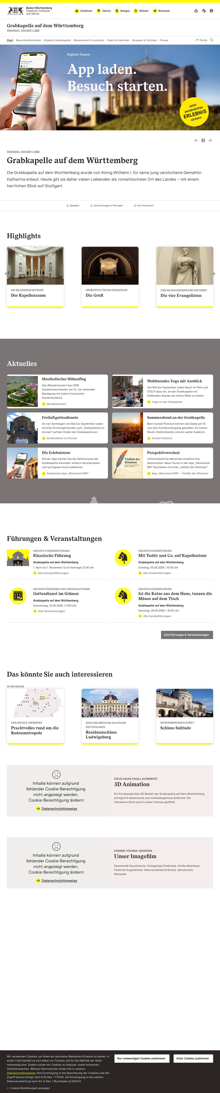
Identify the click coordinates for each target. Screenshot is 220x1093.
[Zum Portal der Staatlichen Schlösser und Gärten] (29, 11)
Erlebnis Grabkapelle (57, 40)
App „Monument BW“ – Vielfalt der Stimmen (177, 474)
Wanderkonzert (54, 404)
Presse (164, 40)
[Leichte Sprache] (196, 11)
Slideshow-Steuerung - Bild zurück (196, 140)
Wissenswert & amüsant (89, 40)
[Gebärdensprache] (204, 11)
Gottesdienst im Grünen (59, 438)
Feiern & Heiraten (118, 40)
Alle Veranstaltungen (49, 611)
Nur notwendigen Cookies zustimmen (141, 1058)
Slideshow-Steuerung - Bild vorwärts (210, 140)
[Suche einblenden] (211, 40)
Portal (201, 40)
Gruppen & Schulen (144, 40)
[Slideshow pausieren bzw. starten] (203, 140)
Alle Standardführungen (51, 573)
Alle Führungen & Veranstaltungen (186, 634)
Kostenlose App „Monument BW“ (65, 474)
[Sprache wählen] (211, 11)
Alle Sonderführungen (154, 573)
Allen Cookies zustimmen (192, 1058)
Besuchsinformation (28, 40)
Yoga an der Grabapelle (164, 402)
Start (10, 40)
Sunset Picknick (159, 438)
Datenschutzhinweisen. (21, 1073)
